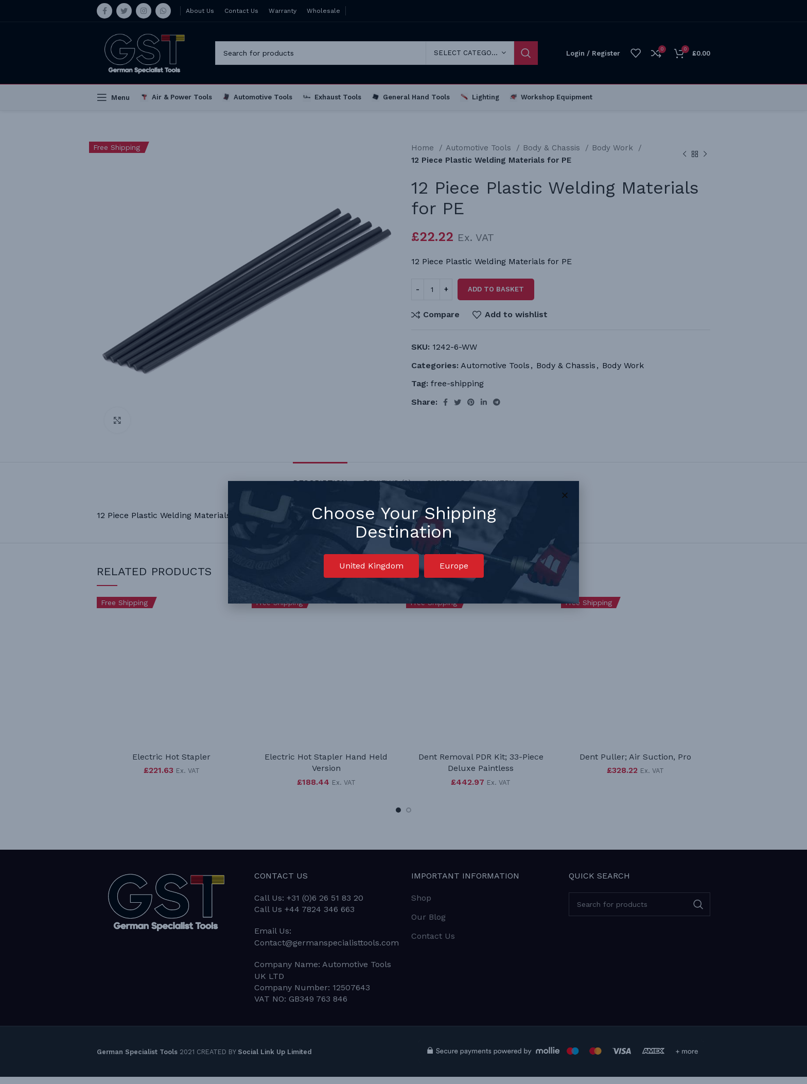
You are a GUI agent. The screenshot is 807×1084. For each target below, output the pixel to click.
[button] (371, 566)
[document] (403, 542)
